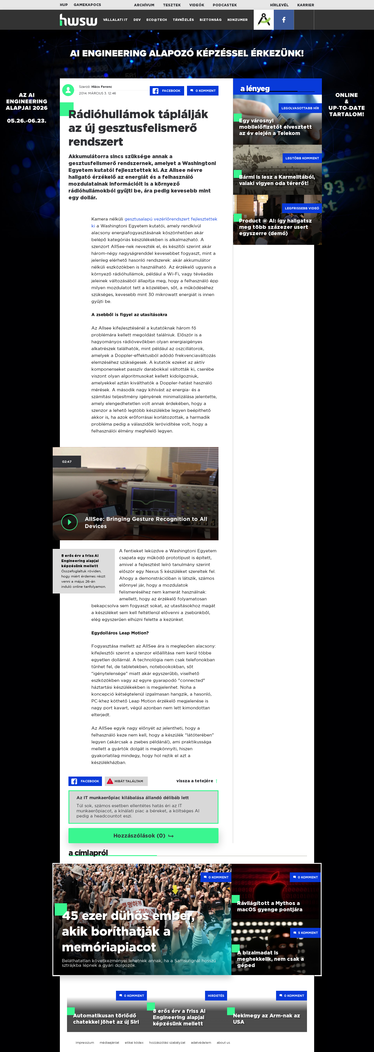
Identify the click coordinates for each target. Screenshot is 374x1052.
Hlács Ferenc (101, 87)
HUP (64, 5)
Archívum (144, 5)
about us (223, 1042)
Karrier (305, 5)
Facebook (167, 91)
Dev (137, 19)
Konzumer (237, 19)
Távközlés (183, 19)
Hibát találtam (125, 781)
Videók (196, 5)
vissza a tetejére (194, 781)
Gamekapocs (87, 5)
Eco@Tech (156, 19)
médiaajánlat (109, 1042)
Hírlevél (279, 5)
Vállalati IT (115, 19)
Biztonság (211, 19)
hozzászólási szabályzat (167, 1042)
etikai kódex (134, 1042)
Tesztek (172, 5)
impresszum (85, 1042)
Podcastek (225, 5)
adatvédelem (201, 1042)
